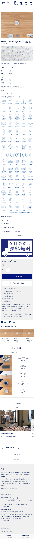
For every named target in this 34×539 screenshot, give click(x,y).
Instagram (13, 489)
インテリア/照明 (5, 223)
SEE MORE (17, 455)
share (4, 322)
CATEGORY (8, 536)
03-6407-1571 (7, 516)
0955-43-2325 (17, 310)
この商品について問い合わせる (12, 291)
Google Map (14, 498)
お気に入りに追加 (17, 283)
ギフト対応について (9, 296)
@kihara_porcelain (18, 448)
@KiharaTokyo (6, 520)
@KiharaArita (6, 506)
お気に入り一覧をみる (10, 288)
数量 (3, 270)
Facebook (4, 489)
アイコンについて (6, 93)
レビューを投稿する (17, 235)
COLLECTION (25, 536)
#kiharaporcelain (17, 459)
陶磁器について (8, 301)
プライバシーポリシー (6, 528)
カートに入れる (17, 276)
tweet (12, 322)
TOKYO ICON (5, 220)
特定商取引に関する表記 (7, 531)
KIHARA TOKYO (5, 509)
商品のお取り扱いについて (11, 298)
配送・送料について (9, 293)
